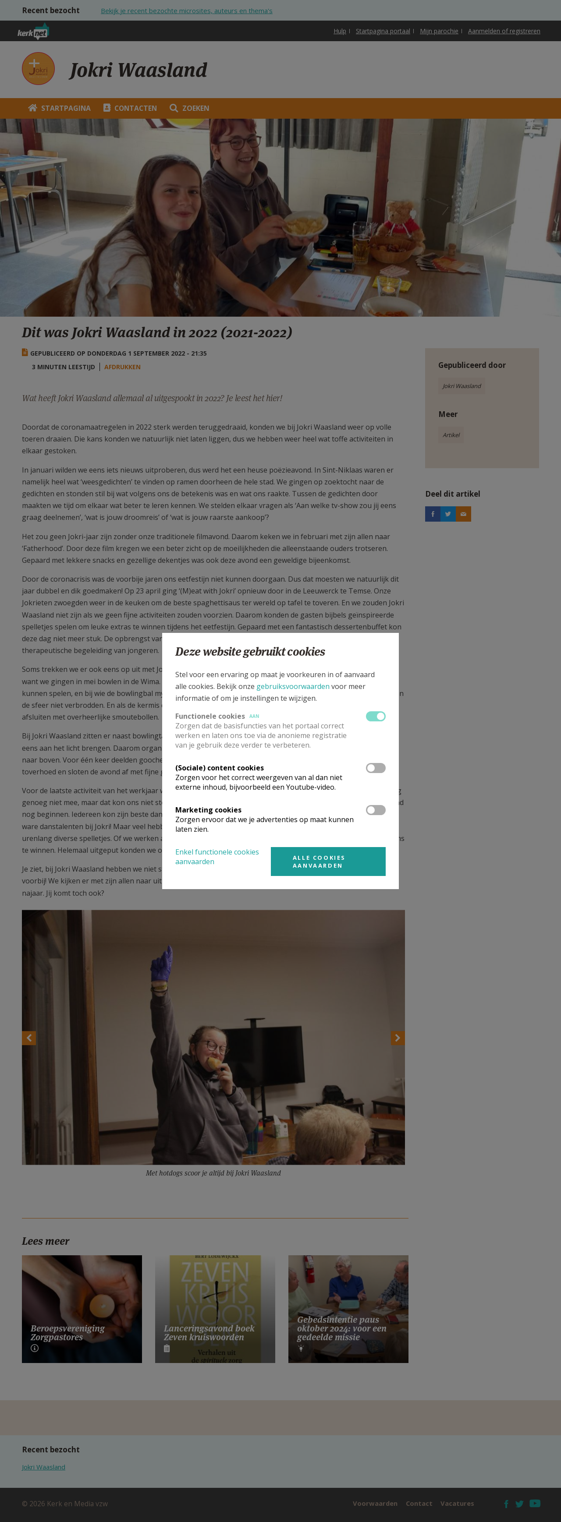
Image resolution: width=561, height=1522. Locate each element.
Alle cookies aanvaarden (319, 861)
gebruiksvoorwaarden (293, 686)
